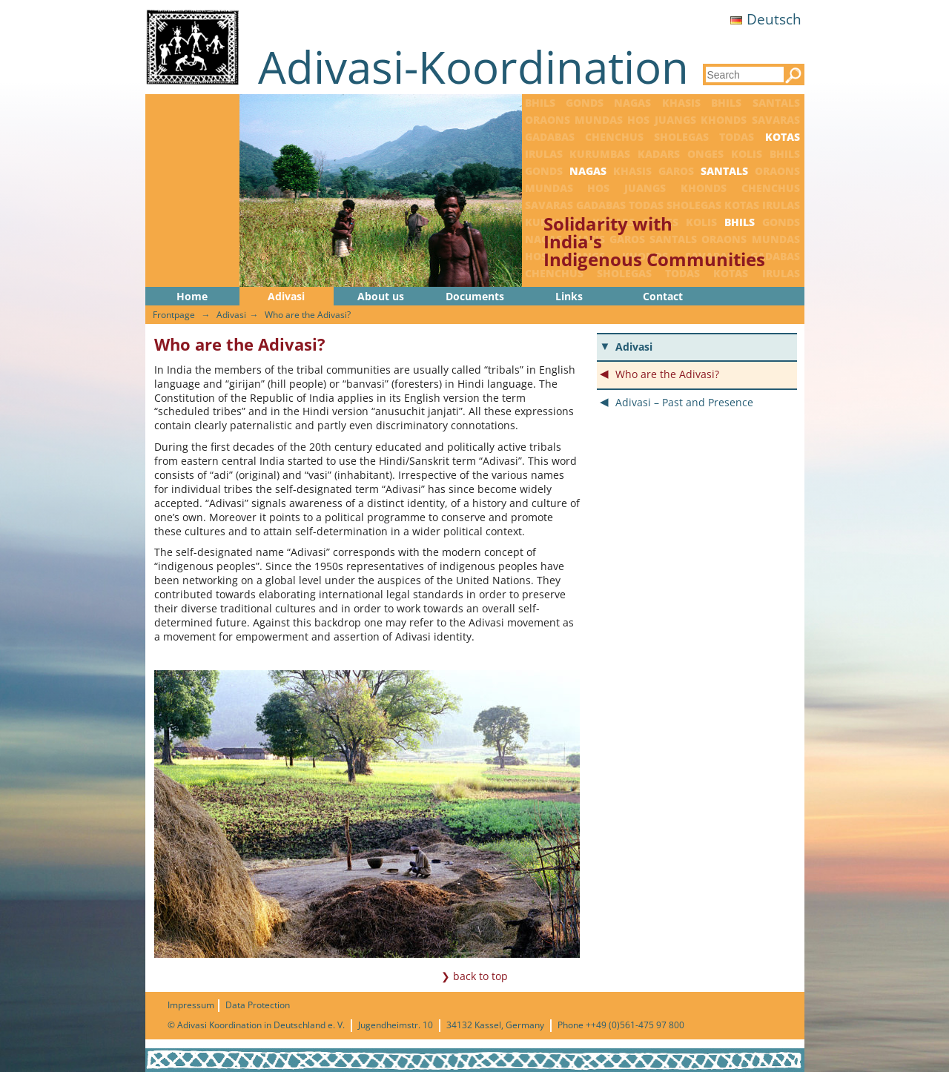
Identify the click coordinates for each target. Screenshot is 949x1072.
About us (380, 296)
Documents (475, 296)
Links (569, 296)
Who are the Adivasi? (308, 314)
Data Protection (257, 1005)
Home (192, 296)
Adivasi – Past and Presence (684, 402)
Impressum (191, 1005)
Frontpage (174, 314)
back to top (480, 976)
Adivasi (286, 296)
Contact (663, 296)
